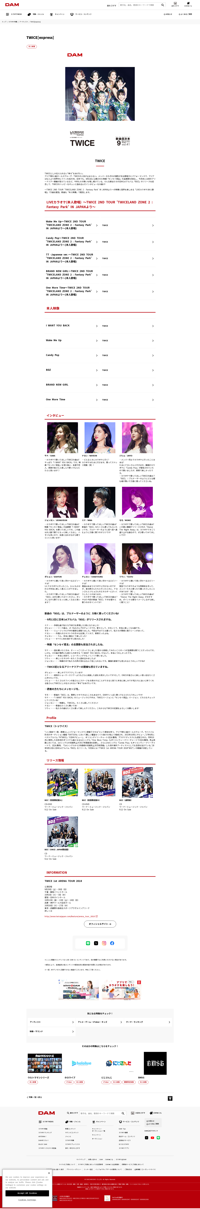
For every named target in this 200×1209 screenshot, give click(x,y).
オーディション (97, 1139)
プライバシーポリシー (73, 1170)
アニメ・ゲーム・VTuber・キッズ (92, 1022)
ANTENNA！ (42, 1137)
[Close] (49, 1184)
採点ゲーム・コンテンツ (127, 1137)
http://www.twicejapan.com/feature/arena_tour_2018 (70, 916)
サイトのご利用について (67, 1165)
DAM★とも (158, 1113)
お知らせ (169, 14)
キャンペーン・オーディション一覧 (98, 1131)
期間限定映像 (129, 1082)
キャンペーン (96, 1135)
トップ (4, 22)
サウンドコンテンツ (71, 1133)
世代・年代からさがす (72, 1149)
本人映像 (32, 46)
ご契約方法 (128, 1170)
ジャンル (68, 1137)
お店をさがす (140, 1113)
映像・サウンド (36, 1031)
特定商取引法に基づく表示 (55, 1170)
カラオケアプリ (124, 1149)
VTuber (69, 1082)
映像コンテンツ (70, 1129)
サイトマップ (80, 1160)
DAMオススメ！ (43, 1141)
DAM (101, 1160)
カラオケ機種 (123, 1133)
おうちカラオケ (124, 1145)
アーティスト (23, 22)
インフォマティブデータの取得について (108, 1170)
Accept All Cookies (27, 1205)
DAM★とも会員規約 (112, 1165)
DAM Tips (122, 1129)
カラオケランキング (45, 1133)
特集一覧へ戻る (35, 1097)
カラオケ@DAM (121, 1160)
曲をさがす (111, 5)
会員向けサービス (125, 1141)
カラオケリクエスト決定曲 (47, 1149)
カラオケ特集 (12, 22)
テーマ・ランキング (134, 1022)
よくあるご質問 (186, 14)
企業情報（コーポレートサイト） (145, 1170)
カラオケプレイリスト (72, 1145)
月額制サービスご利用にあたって (133, 1165)
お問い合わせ (92, 1160)
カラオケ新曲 (42, 1129)
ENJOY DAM (42, 1145)
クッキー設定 (88, 1170)
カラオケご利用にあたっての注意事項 (90, 1165)
